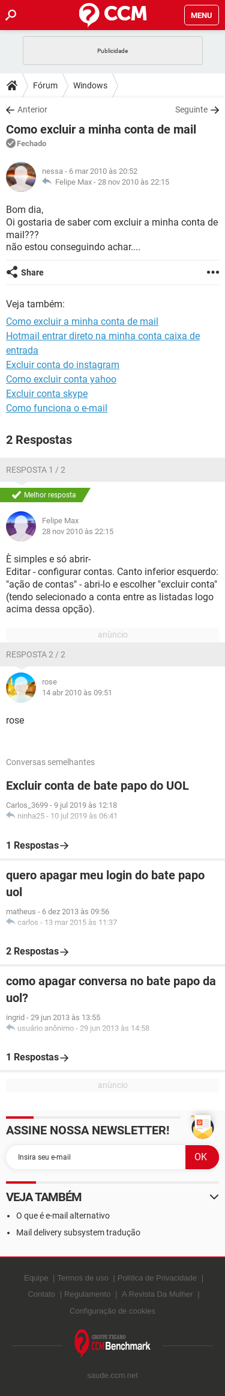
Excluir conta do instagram (62, 365)
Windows (90, 85)
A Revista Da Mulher (157, 1294)
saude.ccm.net (112, 1375)
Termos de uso (82, 1277)
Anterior (32, 109)
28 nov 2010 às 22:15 (133, 181)
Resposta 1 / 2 (35, 470)
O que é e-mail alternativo (63, 1215)
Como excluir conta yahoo (61, 379)
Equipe (36, 1277)
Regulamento (87, 1294)
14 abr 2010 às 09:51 (77, 692)
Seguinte (191, 109)
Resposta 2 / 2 (35, 654)
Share (32, 272)
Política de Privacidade (157, 1277)
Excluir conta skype (47, 393)
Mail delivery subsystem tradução (78, 1232)
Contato (41, 1294)
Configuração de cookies (112, 1310)
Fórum (45, 85)
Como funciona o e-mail (56, 408)
